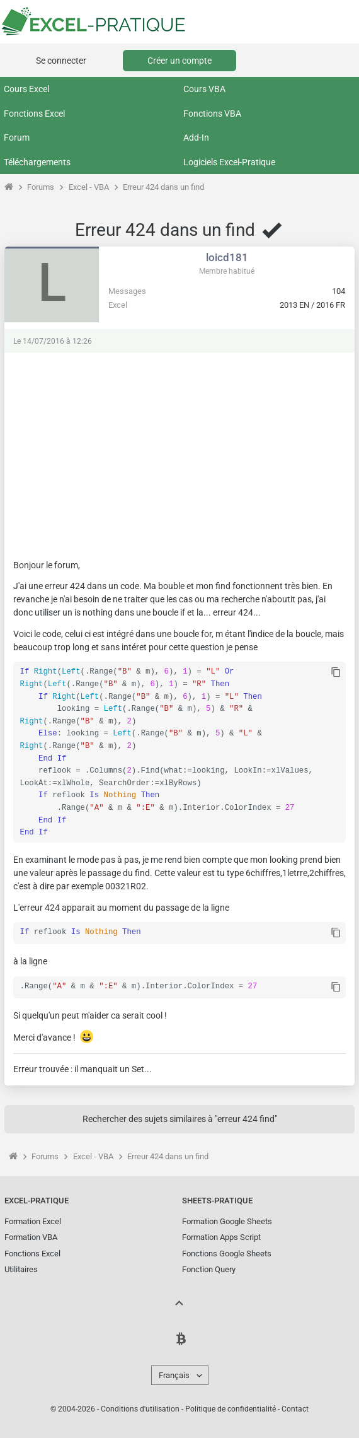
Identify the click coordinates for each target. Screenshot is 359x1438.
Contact (295, 1406)
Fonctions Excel (34, 113)
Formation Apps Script (221, 1234)
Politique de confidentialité (230, 1406)
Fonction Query (209, 1266)
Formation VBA (30, 1234)
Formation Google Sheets (227, 1219)
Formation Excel (32, 1219)
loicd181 (227, 257)
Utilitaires (21, 1266)
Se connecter (61, 61)
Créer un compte (179, 61)
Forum (17, 137)
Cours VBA (204, 89)
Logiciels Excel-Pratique (229, 162)
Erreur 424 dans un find (163, 187)
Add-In (196, 137)
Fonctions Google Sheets (226, 1251)
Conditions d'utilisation (140, 1406)
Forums (40, 187)
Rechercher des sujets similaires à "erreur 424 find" (180, 1116)
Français (174, 1372)
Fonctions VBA (212, 113)
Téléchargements (37, 162)
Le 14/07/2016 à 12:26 (52, 341)
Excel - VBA (89, 187)
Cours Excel (26, 89)
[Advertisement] (179, 449)
